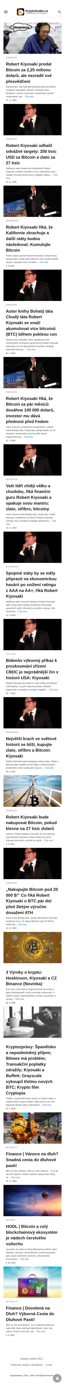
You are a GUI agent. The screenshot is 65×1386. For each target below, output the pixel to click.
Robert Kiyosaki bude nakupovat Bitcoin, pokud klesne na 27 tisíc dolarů (31, 823)
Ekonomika (12, 221)
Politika (11, 654)
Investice (11, 479)
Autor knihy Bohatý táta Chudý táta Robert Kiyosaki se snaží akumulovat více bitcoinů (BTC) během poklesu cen (31, 323)
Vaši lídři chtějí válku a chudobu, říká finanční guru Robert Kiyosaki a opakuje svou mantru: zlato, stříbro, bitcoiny (28, 497)
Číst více (29, 96)
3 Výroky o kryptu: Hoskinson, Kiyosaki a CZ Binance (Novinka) (31, 978)
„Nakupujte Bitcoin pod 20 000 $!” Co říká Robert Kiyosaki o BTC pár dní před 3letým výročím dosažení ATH (32, 901)
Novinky (11, 1220)
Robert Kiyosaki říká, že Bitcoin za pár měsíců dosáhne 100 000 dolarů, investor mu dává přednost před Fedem (30, 410)
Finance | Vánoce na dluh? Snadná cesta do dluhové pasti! (32, 1160)
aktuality (12, 1147)
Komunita (11, 58)
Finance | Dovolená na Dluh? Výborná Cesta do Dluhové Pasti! (30, 1314)
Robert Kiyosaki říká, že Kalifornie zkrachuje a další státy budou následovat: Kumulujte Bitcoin (29, 238)
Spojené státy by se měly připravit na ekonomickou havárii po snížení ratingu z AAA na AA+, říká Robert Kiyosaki (32, 584)
